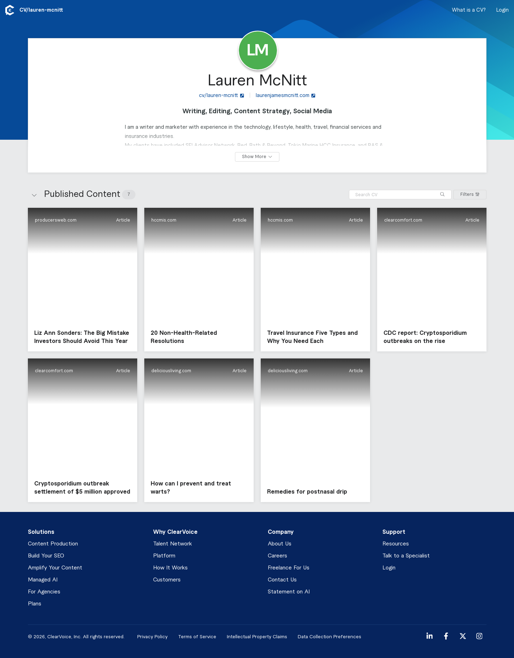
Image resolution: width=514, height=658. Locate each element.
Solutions (41, 532)
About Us (279, 544)
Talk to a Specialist (406, 556)
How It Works (170, 568)
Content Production (53, 544)
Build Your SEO (46, 556)
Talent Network (172, 544)
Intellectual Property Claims (257, 636)
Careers (277, 556)
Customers (167, 579)
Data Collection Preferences (329, 636)
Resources (395, 544)
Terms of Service (197, 636)
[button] (82, 279)
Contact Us (282, 579)
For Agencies (44, 591)
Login (502, 10)
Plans (34, 603)
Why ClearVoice (175, 532)
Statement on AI (289, 591)
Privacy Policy (152, 636)
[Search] (442, 194)
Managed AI (43, 579)
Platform (164, 556)
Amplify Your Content (55, 568)
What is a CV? (469, 10)
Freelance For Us (288, 568)
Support (393, 532)
